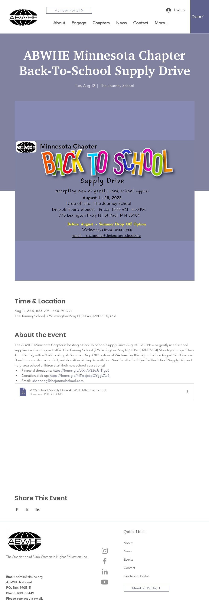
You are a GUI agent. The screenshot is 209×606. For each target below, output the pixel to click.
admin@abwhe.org (29, 577)
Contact (129, 568)
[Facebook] (105, 561)
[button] (101, 23)
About (128, 543)
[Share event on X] (27, 509)
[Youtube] (105, 582)
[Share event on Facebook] (17, 509)
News (128, 551)
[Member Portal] (69, 10)
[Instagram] (105, 551)
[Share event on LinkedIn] (38, 509)
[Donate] (199, 17)
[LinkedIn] (105, 571)
